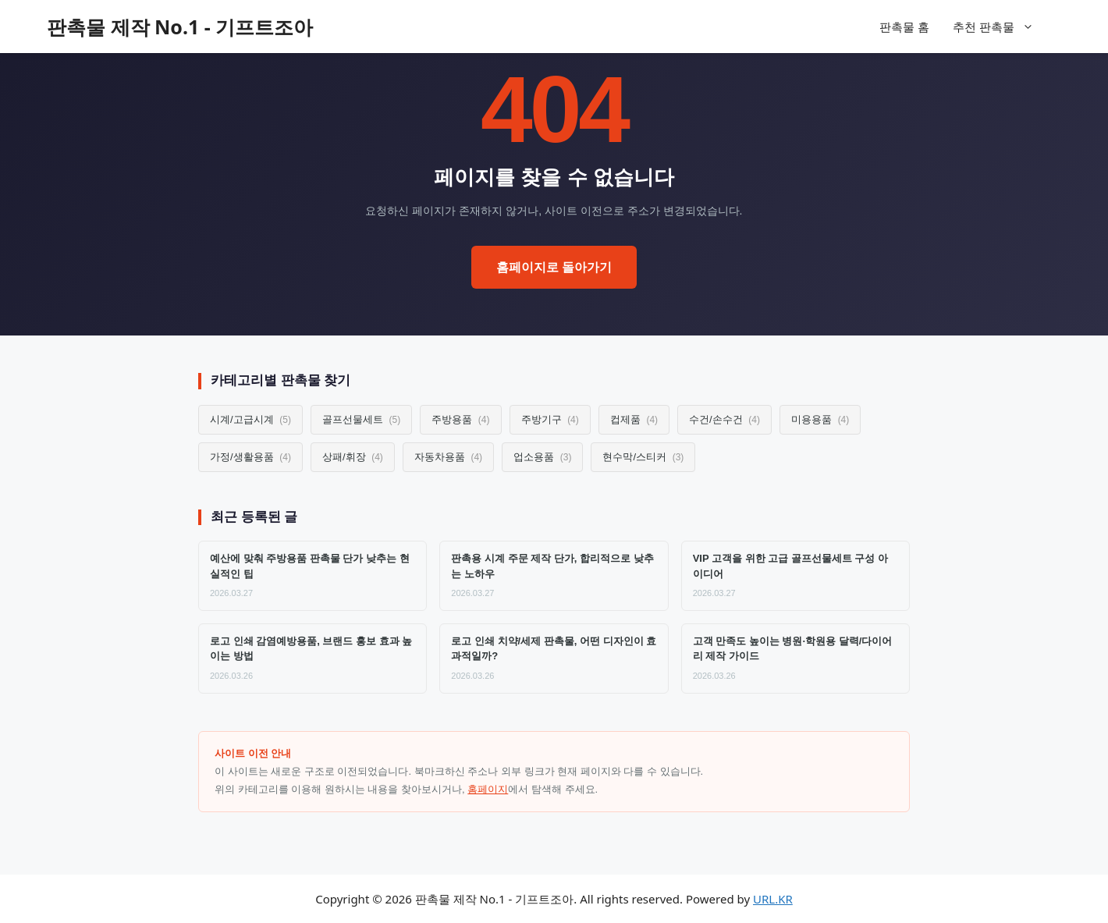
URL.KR (773, 899)
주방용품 (460, 419)
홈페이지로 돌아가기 (554, 267)
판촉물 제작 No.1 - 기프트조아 (180, 26)
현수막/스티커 (643, 457)
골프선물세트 (361, 419)
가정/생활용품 (250, 457)
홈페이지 (487, 789)
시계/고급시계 (250, 419)
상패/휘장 (352, 457)
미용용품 (820, 419)
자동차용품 (448, 457)
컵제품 (634, 419)
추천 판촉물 (1001, 26)
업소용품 (542, 457)
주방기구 (550, 419)
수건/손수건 (724, 419)
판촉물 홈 (904, 26)
